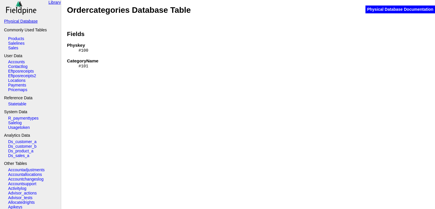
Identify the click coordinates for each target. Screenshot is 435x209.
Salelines (16, 43)
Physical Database (21, 21)
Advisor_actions (22, 193)
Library (54, 2)
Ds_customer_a (22, 141)
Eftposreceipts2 (22, 75)
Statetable (17, 104)
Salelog (15, 122)
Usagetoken (19, 127)
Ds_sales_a (18, 155)
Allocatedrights (21, 202)
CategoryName (83, 60)
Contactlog (18, 66)
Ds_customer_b (22, 146)
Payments (17, 85)
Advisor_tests (20, 197)
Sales (13, 48)
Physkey (76, 45)
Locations (17, 80)
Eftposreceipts (21, 71)
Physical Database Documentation (400, 9)
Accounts (16, 62)
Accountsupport (22, 183)
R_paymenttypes (23, 118)
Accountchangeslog (25, 179)
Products (16, 38)
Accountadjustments (26, 169)
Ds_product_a (20, 151)
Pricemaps (17, 89)
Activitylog (17, 188)
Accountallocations (25, 174)
